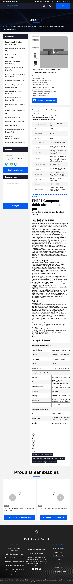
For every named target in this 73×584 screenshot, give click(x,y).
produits (12, 26)
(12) (15, 105)
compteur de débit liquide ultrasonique (44, 462)
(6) (12, 137)
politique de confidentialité (58, 571)
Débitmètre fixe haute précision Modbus (53, 508)
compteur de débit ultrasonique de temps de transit (48, 458)
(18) (13, 125)
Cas (58, 563)
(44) (13, 56)
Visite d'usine (58, 552)
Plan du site (58, 567)
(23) (14, 81)
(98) (12, 62)
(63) (14, 99)
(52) (15, 75)
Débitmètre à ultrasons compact (42, 454)
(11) (14, 131)
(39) (12, 117)
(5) (15, 142)
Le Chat (62, 6)
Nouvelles (58, 560)
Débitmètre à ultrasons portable (26, 26)
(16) (15, 112)
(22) (15, 50)
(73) (14, 69)
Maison (5, 26)
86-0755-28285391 (63, 1)
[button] (35, 66)
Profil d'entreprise (58, 548)
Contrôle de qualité (58, 556)
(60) (13, 43)
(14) (14, 86)
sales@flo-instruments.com (44, 1)
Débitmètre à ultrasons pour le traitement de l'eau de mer (19, 510)
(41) (14, 92)
